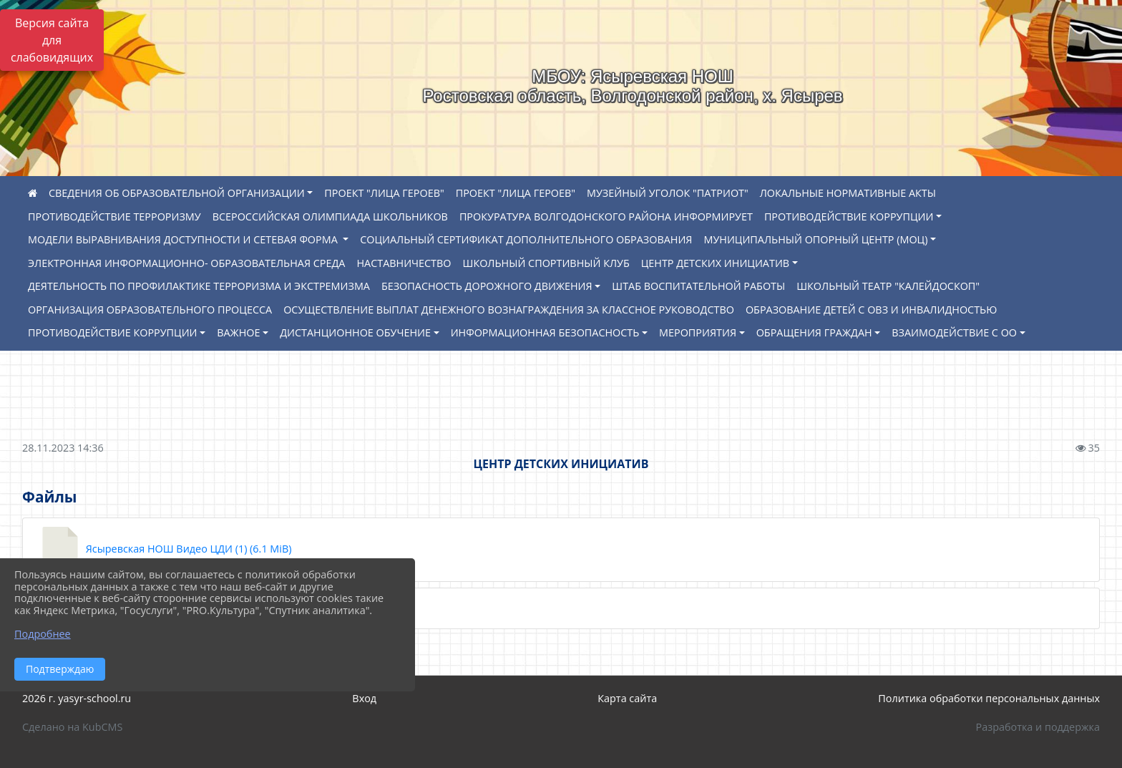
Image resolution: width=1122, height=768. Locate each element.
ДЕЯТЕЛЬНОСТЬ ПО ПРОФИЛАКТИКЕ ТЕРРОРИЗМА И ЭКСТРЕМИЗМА (199, 286)
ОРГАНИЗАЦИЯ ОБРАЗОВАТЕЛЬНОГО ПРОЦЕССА (150, 309)
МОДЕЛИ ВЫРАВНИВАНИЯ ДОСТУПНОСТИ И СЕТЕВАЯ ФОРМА (184, 239)
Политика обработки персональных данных (989, 698)
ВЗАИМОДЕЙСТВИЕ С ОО (954, 332)
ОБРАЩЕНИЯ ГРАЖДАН (814, 332)
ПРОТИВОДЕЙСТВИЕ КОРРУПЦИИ (849, 216)
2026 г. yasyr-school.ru (76, 698)
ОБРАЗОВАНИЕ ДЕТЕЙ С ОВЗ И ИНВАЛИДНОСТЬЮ (871, 309)
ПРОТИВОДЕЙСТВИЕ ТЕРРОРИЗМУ (114, 216)
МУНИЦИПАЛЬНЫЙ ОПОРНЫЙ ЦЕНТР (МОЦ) (815, 239)
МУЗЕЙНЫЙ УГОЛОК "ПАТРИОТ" (667, 193)
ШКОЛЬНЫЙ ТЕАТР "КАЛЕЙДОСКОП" (888, 286)
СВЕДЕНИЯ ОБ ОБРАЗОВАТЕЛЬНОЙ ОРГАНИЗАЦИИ (177, 193)
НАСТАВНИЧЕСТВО (403, 263)
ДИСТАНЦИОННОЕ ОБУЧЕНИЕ (355, 332)
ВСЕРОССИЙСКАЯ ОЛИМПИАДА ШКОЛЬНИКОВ (330, 216)
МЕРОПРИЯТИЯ (697, 332)
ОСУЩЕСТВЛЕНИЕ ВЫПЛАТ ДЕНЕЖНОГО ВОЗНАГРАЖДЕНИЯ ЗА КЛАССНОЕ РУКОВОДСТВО (508, 309)
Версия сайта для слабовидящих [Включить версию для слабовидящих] (52, 40)
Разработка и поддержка (1038, 727)
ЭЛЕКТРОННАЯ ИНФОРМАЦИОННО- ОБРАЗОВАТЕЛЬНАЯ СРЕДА (186, 263)
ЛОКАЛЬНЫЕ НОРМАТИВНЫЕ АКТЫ (848, 193)
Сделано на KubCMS (72, 727)
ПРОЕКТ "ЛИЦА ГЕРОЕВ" (384, 193)
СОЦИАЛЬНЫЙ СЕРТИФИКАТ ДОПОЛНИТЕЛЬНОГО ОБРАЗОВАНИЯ (526, 239)
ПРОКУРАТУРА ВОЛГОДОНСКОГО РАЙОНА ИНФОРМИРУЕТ (606, 216)
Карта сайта (627, 698)
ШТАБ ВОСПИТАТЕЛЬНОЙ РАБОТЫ (698, 286)
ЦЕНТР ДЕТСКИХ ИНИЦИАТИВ (715, 263)
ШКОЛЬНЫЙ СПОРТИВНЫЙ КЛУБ (546, 263)
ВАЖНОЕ (238, 332)
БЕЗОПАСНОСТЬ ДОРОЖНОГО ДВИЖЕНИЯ (486, 286)
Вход (364, 698)
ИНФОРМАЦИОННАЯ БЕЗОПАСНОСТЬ (545, 332)
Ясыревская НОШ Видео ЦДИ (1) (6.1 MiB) (164, 550)
